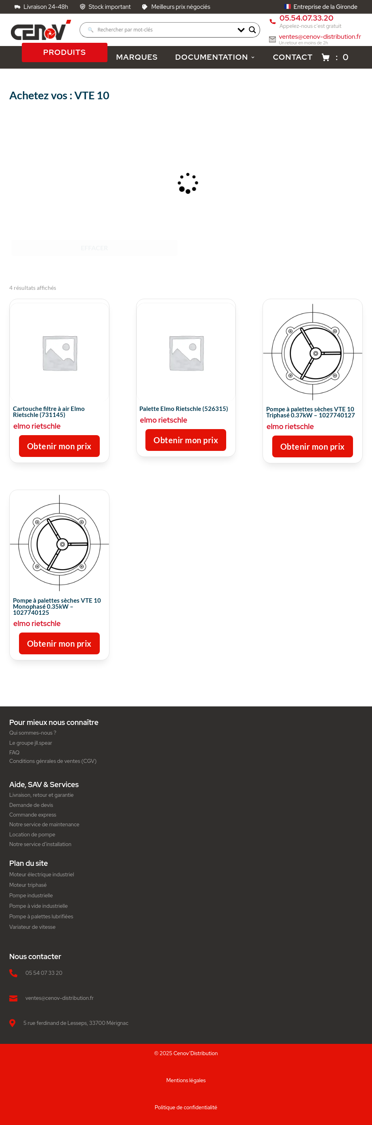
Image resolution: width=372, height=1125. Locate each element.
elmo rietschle (37, 426)
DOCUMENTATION (215, 57)
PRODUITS (64, 53)
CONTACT (293, 57)
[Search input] (160, 30)
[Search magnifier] (252, 30)
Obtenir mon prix (59, 446)
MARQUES (137, 57)
